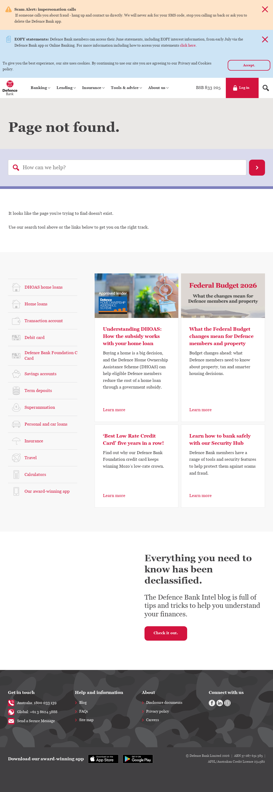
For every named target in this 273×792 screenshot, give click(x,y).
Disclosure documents (164, 702)
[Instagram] (227, 703)
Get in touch (21, 692)
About (148, 692)
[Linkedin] (219, 703)
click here (188, 45)
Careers (152, 720)
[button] (41, 88)
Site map (86, 720)
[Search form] (266, 88)
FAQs (83, 711)
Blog (83, 702)
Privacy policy (157, 711)
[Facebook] (212, 703)
